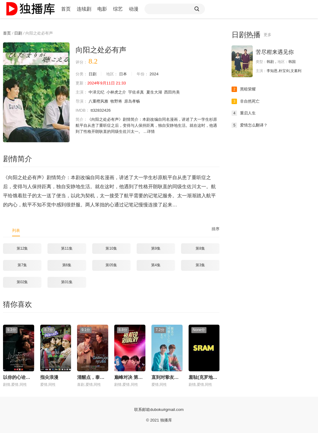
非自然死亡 (246, 101)
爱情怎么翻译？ (251, 125)
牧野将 (119, 101)
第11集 (66, 248)
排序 (215, 229)
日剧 (19, 33)
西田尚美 (179, 92)
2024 (158, 74)
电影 (102, 8)
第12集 (22, 248)
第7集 (22, 265)
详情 (173, 131)
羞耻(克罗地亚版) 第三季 (213, 376)
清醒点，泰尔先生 (95, 376)
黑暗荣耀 (244, 89)
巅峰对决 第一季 (130, 376)
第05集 (111, 265)
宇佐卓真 (140, 92)
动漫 (133, 8)
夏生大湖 (159, 92)
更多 (268, 34)
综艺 (118, 8)
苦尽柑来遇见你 (275, 52)
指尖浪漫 (49, 376)
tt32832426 (102, 110)
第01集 (66, 282)
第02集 (22, 282)
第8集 (200, 248)
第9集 (156, 248)
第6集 (67, 265)
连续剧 (84, 8)
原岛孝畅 (136, 101)
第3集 (200, 265)
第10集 (111, 248)
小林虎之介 (119, 92)
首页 (66, 8)
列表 (16, 230)
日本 (126, 74)
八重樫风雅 (100, 101)
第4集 (156, 265)
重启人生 (244, 113)
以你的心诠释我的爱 (23, 376)
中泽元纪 (97, 92)
